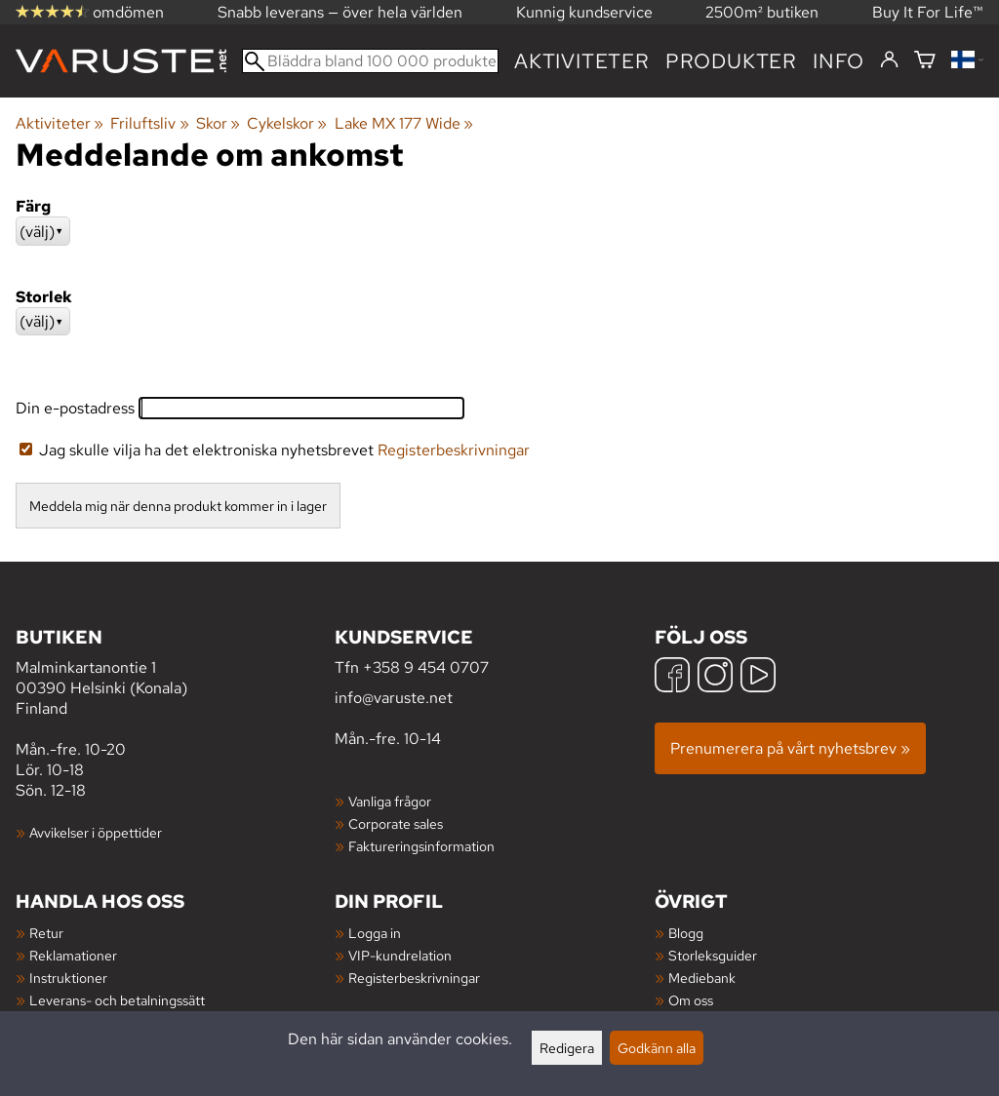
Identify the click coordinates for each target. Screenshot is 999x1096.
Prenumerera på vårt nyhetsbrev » (790, 748)
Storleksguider (712, 955)
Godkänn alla (657, 1047)
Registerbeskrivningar (454, 450)
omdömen (90, 12)
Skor (218, 123)
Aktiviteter (582, 61)
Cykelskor (287, 123)
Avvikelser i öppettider (95, 832)
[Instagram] (715, 677)
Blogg (685, 932)
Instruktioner (68, 977)
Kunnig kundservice (584, 12)
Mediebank (702, 977)
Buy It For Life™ (927, 12)
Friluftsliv (149, 123)
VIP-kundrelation (400, 955)
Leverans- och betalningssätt (117, 1000)
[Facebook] (672, 677)
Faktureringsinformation (421, 846)
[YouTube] (758, 677)
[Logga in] (889, 60)
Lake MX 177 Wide (404, 123)
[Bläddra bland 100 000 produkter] (370, 61)
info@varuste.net (394, 697)
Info (838, 61)
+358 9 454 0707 (426, 667)
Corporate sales (395, 823)
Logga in (374, 932)
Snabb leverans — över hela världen (340, 12)
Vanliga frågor (389, 801)
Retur (46, 932)
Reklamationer (73, 955)
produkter (731, 61)
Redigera (566, 1047)
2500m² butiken (762, 12)
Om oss (690, 1000)
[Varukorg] (925, 61)
